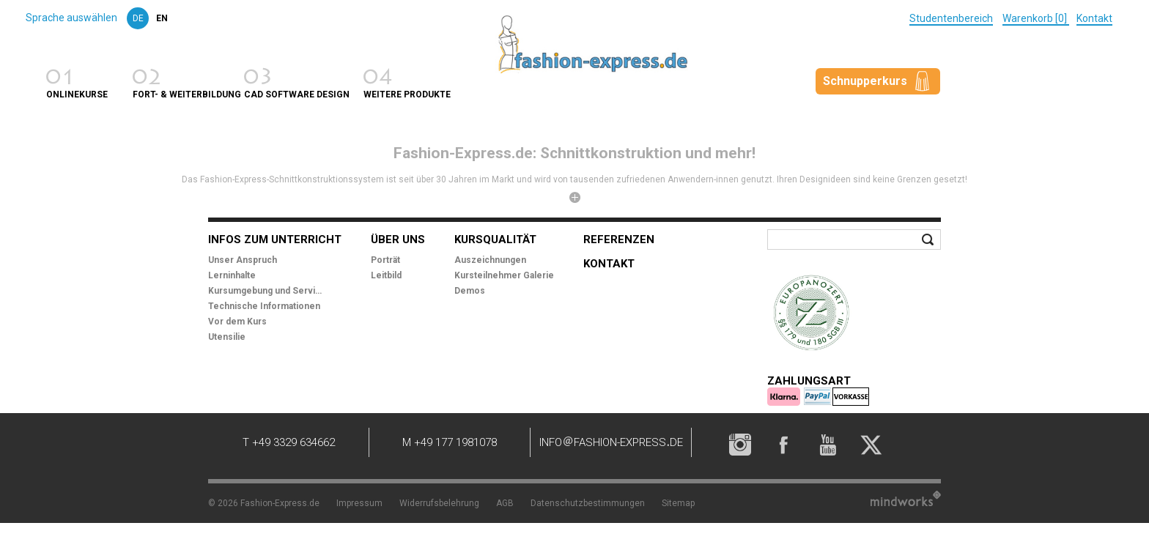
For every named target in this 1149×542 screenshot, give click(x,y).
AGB (505, 503)
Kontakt (1094, 18)
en (162, 18)
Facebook (783, 444)
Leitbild (386, 275)
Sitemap (678, 503)
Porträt (385, 260)
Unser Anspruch (242, 260)
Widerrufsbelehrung (439, 503)
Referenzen (618, 239)
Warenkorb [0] (1035, 18)
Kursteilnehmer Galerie (504, 275)
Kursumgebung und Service (266, 291)
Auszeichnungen (490, 260)
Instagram (739, 444)
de (138, 18)
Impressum (359, 503)
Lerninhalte (232, 275)
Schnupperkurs (865, 81)
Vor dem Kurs (237, 321)
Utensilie (226, 337)
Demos (469, 291)
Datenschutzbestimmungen (588, 503)
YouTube (827, 444)
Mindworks (906, 498)
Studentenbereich (951, 18)
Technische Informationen (264, 306)
